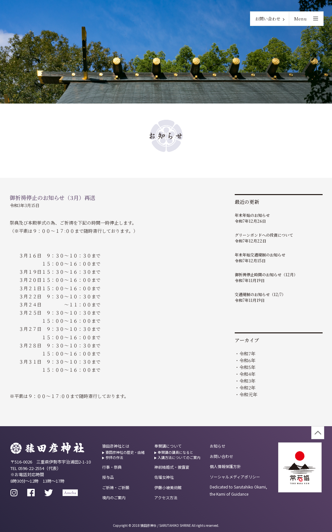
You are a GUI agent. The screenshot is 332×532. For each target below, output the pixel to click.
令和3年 (247, 380)
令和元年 (248, 394)
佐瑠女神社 (164, 477)
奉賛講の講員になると (175, 452)
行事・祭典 (112, 467)
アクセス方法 (165, 497)
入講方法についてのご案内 (179, 457)
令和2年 (247, 387)
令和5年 (247, 367)
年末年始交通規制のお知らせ (260, 254)
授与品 (108, 477)
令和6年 (247, 360)
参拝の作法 (114, 457)
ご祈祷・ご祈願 (115, 487)
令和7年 (247, 353)
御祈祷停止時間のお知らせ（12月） (266, 274)
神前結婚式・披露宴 (171, 467)
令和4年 (247, 374)
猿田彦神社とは (115, 446)
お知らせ (217, 446)
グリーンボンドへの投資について (264, 235)
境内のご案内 (113, 497)
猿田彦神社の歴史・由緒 (125, 452)
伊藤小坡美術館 (168, 487)
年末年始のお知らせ (252, 215)
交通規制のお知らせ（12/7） (260, 294)
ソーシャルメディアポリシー (235, 476)
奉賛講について (168, 446)
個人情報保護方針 (225, 466)
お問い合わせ (267, 19)
